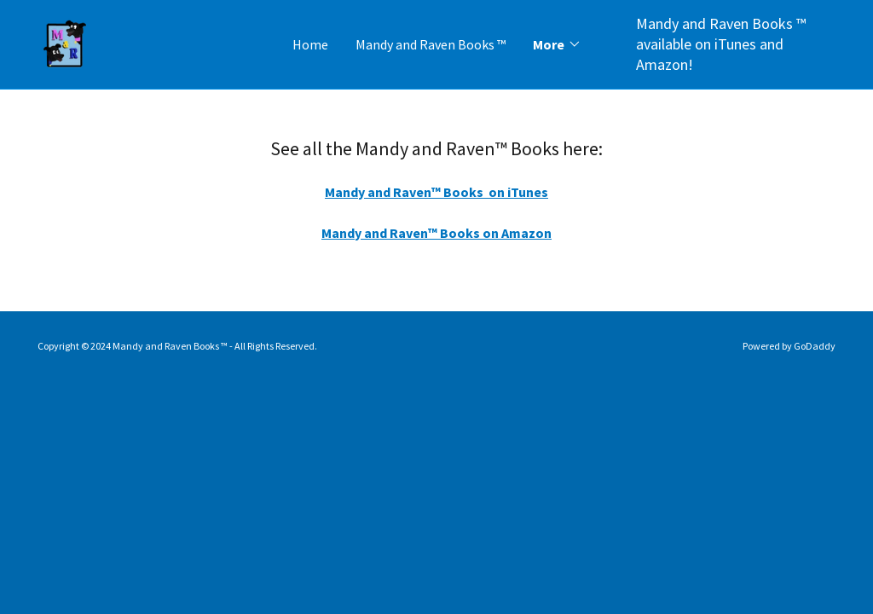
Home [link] (310, 44)
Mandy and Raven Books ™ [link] (431, 44)
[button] (557, 44)
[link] (65, 42)
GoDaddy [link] (814, 345)
